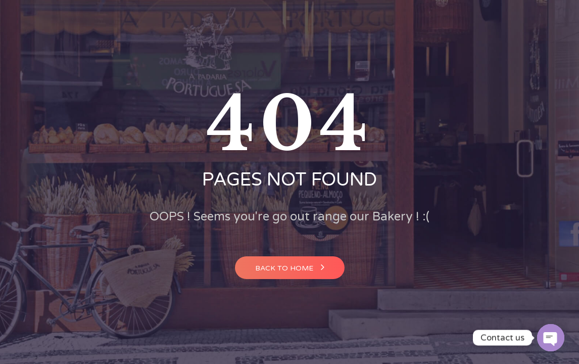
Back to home (289, 267)
